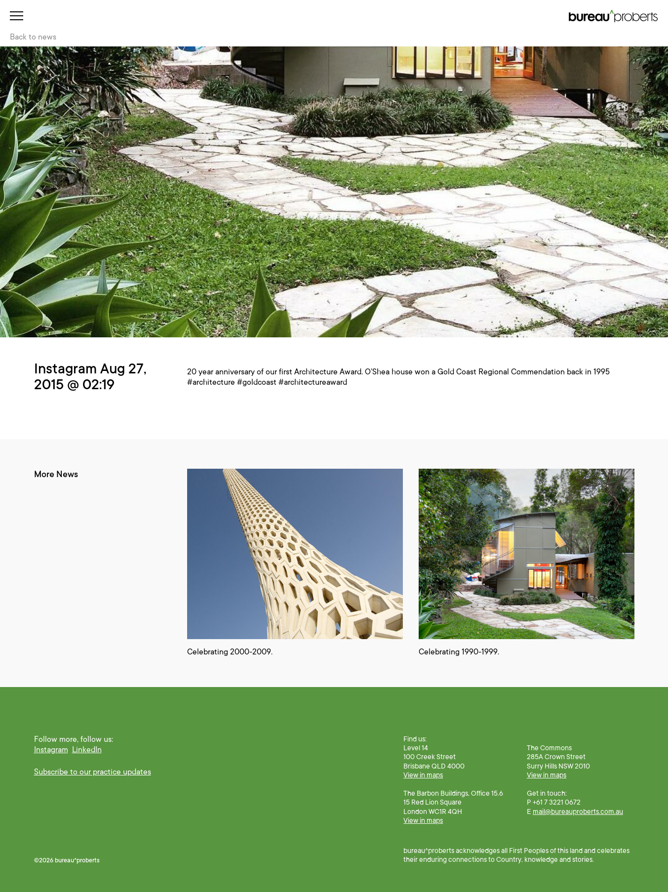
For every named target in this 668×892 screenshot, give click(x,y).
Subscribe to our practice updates (92, 772)
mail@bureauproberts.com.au (578, 811)
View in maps (423, 774)
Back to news (33, 37)
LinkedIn (87, 750)
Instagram (51, 750)
